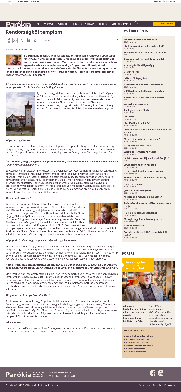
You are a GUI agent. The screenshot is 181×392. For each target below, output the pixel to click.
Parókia (18, 24)
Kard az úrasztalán (134, 225)
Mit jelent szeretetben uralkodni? (142, 139)
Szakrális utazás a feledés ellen (140, 39)
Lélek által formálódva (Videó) (140, 151)
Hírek (10, 49)
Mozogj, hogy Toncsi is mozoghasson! (144, 219)
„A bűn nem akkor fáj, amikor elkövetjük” (146, 158)
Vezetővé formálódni (136, 351)
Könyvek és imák (133, 184)
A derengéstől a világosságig (139, 65)
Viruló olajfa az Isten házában (140, 164)
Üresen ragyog (131, 71)
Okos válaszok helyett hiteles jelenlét (144, 58)
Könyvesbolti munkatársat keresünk (143, 84)
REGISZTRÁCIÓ (169, 2)
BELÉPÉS (157, 2)
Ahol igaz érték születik (136, 110)
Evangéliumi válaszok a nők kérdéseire (145, 52)
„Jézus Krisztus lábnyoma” (138, 190)
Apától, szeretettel (135, 348)
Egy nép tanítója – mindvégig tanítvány (145, 177)
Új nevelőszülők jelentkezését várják (143, 171)
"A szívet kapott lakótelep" (33, 331)
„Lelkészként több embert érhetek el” (144, 46)
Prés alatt (129, 116)
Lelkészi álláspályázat (135, 78)
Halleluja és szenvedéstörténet (140, 212)
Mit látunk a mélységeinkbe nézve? (143, 196)
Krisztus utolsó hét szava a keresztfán (144, 97)
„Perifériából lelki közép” (137, 123)
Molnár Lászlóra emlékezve (139, 345)
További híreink (136, 31)
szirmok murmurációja (136, 103)
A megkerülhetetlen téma (138, 145)
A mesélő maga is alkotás (139, 342)
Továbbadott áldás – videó (139, 336)
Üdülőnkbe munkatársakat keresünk (144, 91)
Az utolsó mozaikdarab (137, 339)
